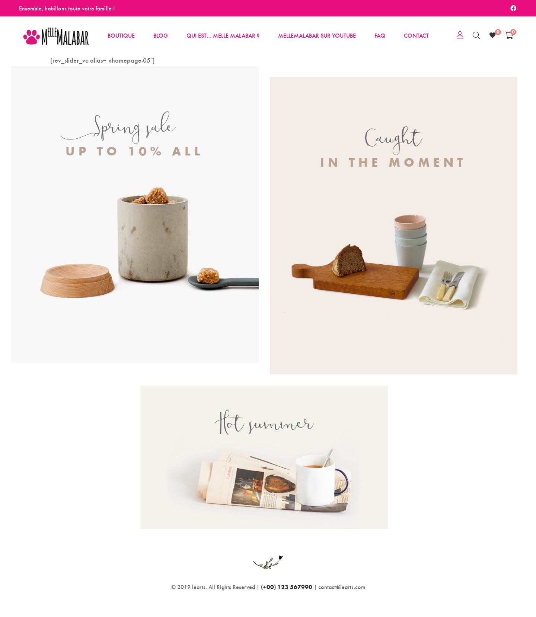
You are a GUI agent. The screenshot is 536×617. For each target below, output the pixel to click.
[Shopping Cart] (509, 35)
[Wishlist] (492, 35)
